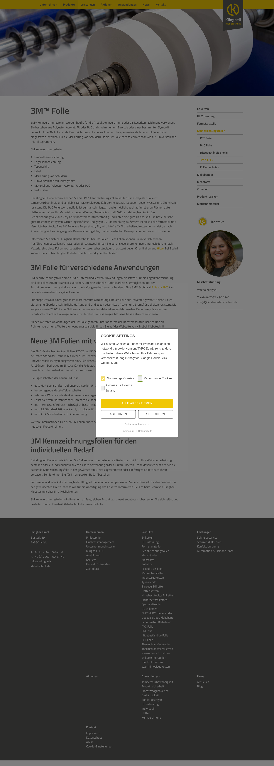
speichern (155, 414)
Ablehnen (118, 414)
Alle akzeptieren (137, 403)
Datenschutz (145, 431)
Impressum (128, 431)
